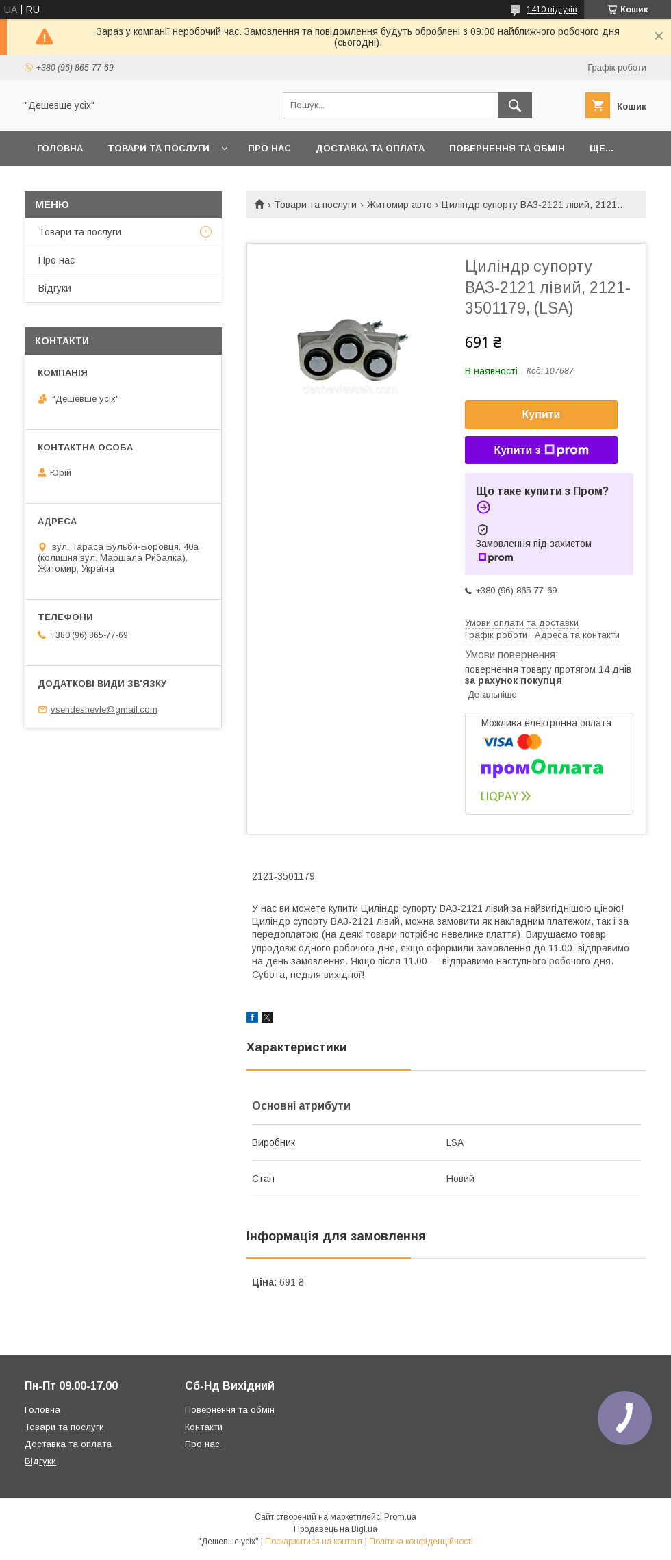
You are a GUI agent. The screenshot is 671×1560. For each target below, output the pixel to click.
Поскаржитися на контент (314, 1541)
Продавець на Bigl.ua (335, 1529)
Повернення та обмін (507, 148)
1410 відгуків (552, 9)
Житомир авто (399, 204)
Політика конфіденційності (421, 1541)
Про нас (269, 148)
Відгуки (54, 288)
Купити (541, 414)
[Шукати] (515, 105)
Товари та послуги (158, 148)
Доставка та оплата (370, 148)
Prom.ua (400, 1517)
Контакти (204, 1427)
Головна (60, 148)
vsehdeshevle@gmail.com (104, 709)
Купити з (541, 450)
